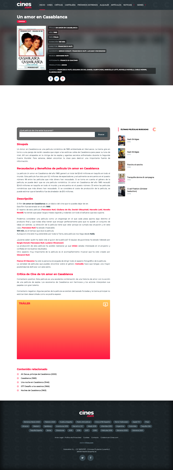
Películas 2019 (106, 430)
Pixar (147, 422)
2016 (78, 430)
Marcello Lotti (111, 70)
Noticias (127, 5)
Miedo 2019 (92, 426)
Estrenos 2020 (122, 430)
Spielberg (47, 426)
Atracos (25, 426)
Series (140, 5)
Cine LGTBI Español (102, 422)
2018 (95, 430)
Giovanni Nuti (62, 56)
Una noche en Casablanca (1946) (35, 382)
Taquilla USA (146, 426)
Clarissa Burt (55, 72)
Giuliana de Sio (79, 70)
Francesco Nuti (65, 46)
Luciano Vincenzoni (96, 51)
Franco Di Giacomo (69, 60)
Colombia (132, 426)
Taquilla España (36, 430)
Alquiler (104, 5)
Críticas (59, 5)
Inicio (42, 5)
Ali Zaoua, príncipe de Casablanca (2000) (39, 374)
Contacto (95, 437)
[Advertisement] (86, 104)
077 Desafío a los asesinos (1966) (35, 386)
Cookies (86, 437)
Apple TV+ (136, 422)
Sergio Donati (65, 51)
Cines (50, 5)
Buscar (101, 134)
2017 (86, 430)
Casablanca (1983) (29, 378)
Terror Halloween (121, 422)
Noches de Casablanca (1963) (33, 390)
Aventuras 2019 (62, 426)
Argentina (120, 426)
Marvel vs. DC (78, 426)
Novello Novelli (126, 70)
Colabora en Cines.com (109, 437)
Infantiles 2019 (106, 426)
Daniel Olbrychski (95, 70)
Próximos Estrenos (88, 5)
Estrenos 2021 (137, 430)
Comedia (21, 21)
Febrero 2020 (50, 422)
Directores (60, 430)
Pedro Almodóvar (83, 422)
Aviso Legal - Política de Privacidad (68, 437)
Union (64, 65)
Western (36, 426)
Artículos (116, 5)
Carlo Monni (140, 70)
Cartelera (70, 5)
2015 (70, 430)
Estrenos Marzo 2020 (32, 422)
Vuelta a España (66, 422)
